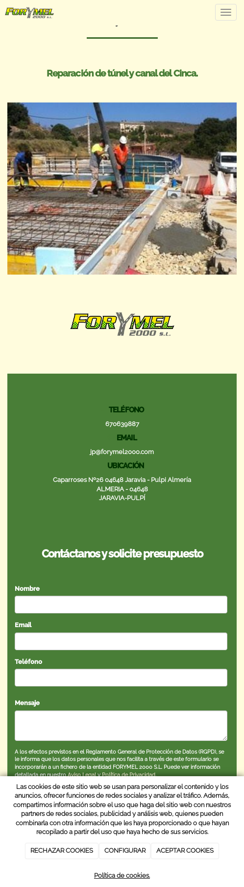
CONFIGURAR (125, 850)
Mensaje (27, 703)
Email (23, 625)
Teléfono (28, 661)
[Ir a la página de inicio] (29, 12)
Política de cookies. (122, 875)
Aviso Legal (82, 775)
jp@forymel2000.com (122, 452)
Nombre (27, 588)
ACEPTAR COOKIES (185, 850)
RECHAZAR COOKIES (61, 850)
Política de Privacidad (128, 775)
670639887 (122, 424)
